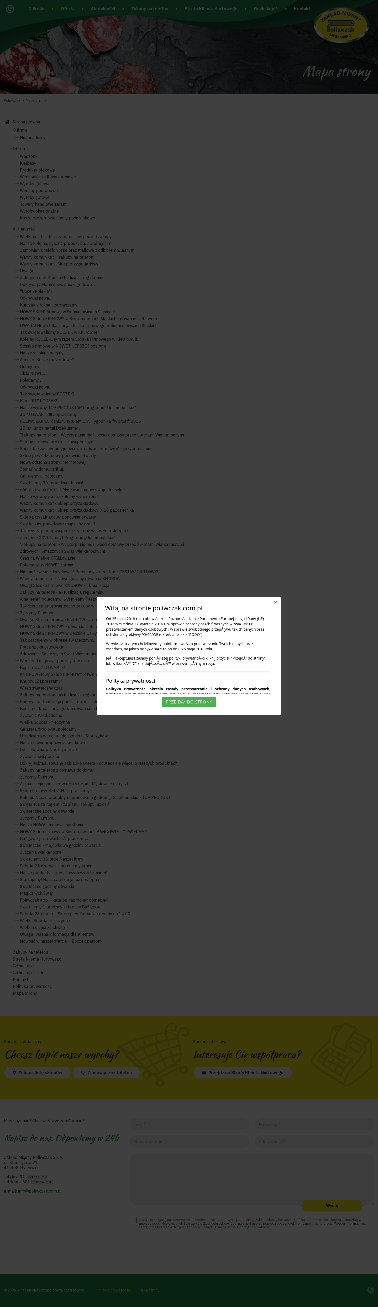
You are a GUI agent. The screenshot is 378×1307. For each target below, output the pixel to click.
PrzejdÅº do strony (189, 702)
